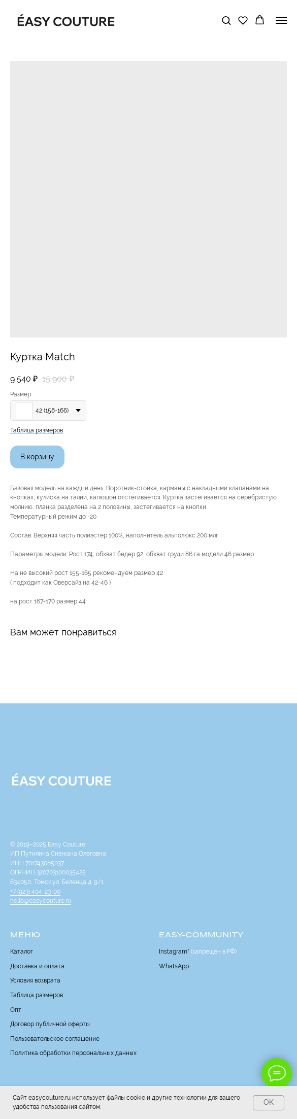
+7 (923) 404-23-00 (35, 891)
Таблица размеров (36, 430)
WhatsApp (174, 966)
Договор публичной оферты (50, 1024)
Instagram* (174, 951)
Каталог (21, 951)
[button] (226, 20)
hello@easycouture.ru (40, 900)
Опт (15, 1009)
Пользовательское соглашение (55, 1038)
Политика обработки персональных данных (73, 1053)
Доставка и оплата (37, 966)
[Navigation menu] (281, 20)
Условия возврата (35, 980)
